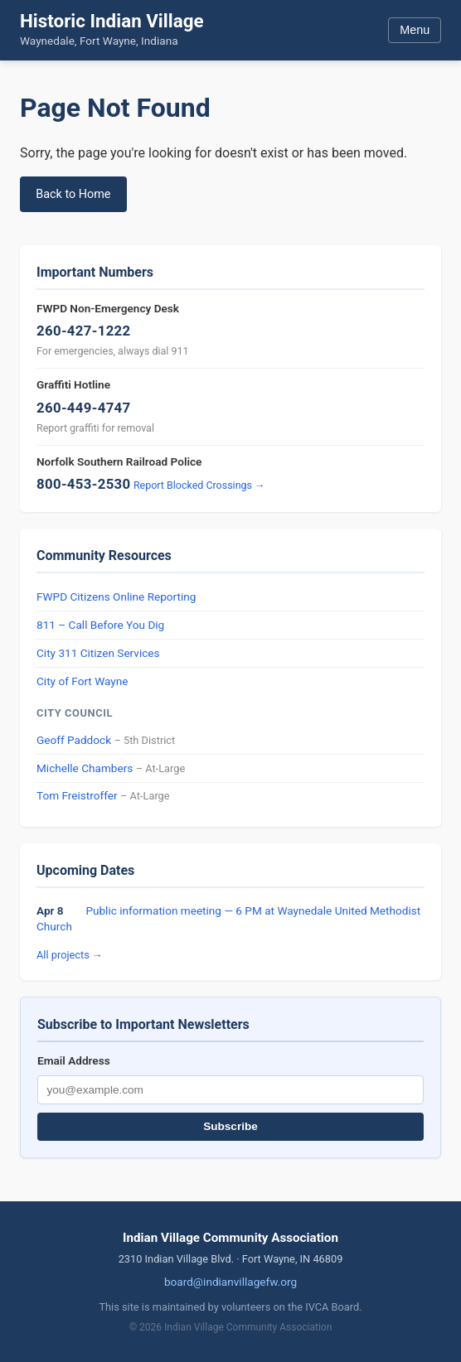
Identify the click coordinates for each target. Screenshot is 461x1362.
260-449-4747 (83, 407)
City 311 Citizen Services (98, 652)
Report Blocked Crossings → (199, 485)
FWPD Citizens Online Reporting (116, 596)
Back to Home (73, 194)
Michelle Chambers (84, 768)
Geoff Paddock (73, 739)
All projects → (69, 955)
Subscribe (230, 1126)
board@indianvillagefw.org (230, 1281)
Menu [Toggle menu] (414, 29)
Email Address (73, 1060)
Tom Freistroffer (77, 795)
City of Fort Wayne (82, 681)
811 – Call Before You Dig (100, 624)
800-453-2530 (83, 484)
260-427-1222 (83, 330)
